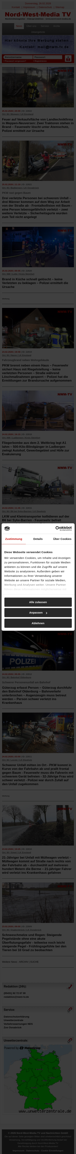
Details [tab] (38, 538)
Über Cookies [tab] (62, 538)
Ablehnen (38, 623)
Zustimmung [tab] (13, 538)
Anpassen (38, 612)
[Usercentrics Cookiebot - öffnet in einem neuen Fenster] (55, 528)
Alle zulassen (38, 602)
